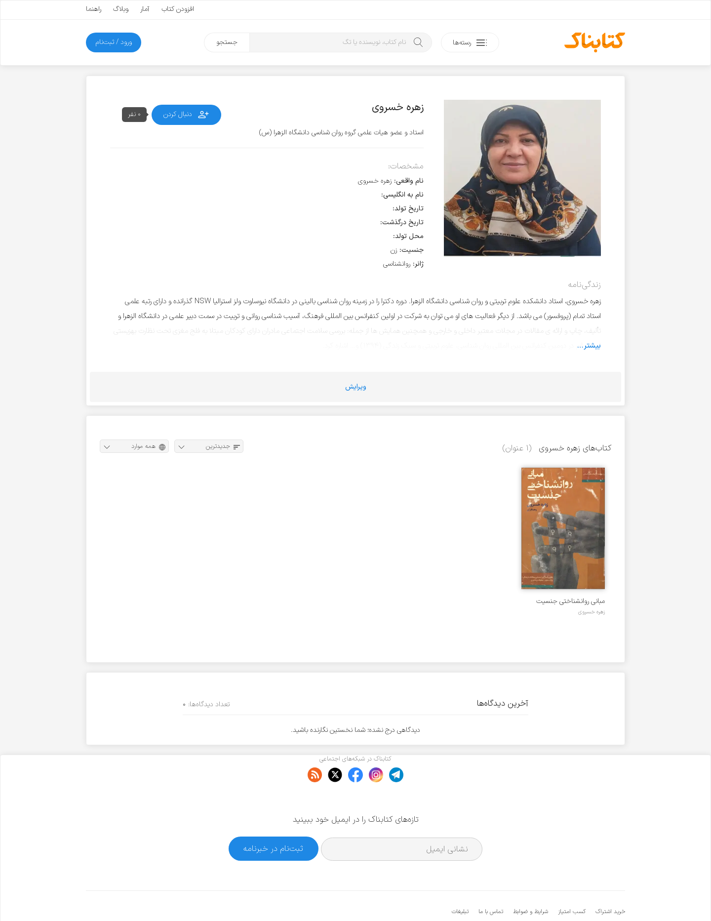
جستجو (226, 42)
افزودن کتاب (177, 9)
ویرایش (355, 387)
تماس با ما (490, 881)
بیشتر (592, 345)
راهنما (93, 9)
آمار (145, 9)
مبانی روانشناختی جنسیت (570, 601)
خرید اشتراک (610, 881)
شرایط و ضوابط (530, 881)
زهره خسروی (591, 612)
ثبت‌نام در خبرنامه (273, 818)
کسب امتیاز (572, 881)
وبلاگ (120, 9)
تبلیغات (460, 881)
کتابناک (573, 897)
